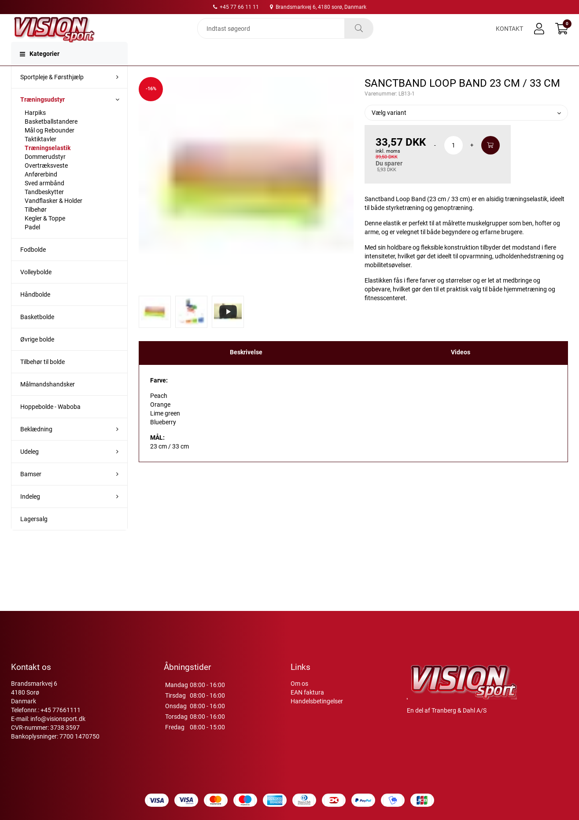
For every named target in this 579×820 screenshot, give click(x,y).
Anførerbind (41, 191)
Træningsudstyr (42, 116)
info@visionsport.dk (57, 718)
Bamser (30, 490)
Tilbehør (36, 226)
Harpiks (35, 129)
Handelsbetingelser (317, 701)
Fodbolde (33, 266)
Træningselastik (47, 164)
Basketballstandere (51, 138)
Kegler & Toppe (45, 235)
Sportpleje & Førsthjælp (52, 93)
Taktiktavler (40, 155)
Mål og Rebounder (49, 147)
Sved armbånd (44, 199)
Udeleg (29, 468)
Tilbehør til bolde (42, 378)
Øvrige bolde (37, 356)
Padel (32, 243)
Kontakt (509, 36)
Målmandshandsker (47, 400)
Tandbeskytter (44, 208)
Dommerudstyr (45, 173)
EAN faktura (307, 692)
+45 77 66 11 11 (236, 7)
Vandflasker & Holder (53, 217)
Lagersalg (34, 535)
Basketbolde (37, 333)
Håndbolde (35, 311)
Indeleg (30, 513)
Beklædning (36, 445)
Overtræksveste (46, 182)
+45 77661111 (61, 709)
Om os (299, 683)
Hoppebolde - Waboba (50, 423)
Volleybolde (36, 288)
